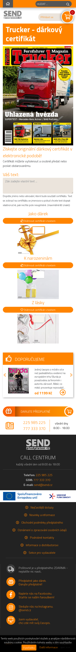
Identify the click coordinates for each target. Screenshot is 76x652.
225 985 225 (34, 422)
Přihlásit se (47, 17)
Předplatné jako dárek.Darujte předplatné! (32, 582)
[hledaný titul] (49, 4)
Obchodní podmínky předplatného (42, 522)
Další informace (48, 647)
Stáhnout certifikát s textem (38, 221)
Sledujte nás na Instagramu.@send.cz (36, 608)
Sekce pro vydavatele (42, 552)
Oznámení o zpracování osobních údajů (42, 530)
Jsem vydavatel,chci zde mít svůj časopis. (34, 621)
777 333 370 (34, 428)
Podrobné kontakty (42, 537)
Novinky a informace (42, 515)
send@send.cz (43, 485)
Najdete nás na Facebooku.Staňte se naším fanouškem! (36, 595)
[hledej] (68, 4)
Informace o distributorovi (42, 545)
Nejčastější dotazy (42, 507)
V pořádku (29, 648)
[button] (5, 375)
